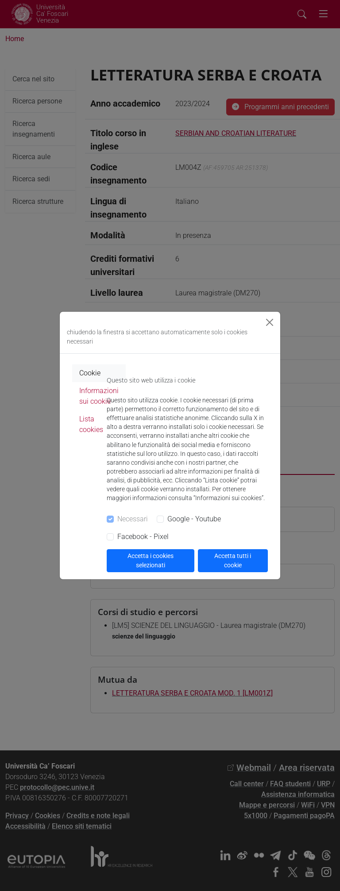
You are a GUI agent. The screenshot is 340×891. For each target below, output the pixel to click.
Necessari (132, 519)
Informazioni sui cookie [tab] (99, 395)
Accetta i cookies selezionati (151, 560)
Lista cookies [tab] (91, 424)
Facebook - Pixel (143, 536)
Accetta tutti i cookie (232, 560)
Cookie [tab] (89, 373)
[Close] (270, 322)
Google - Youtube (194, 519)
